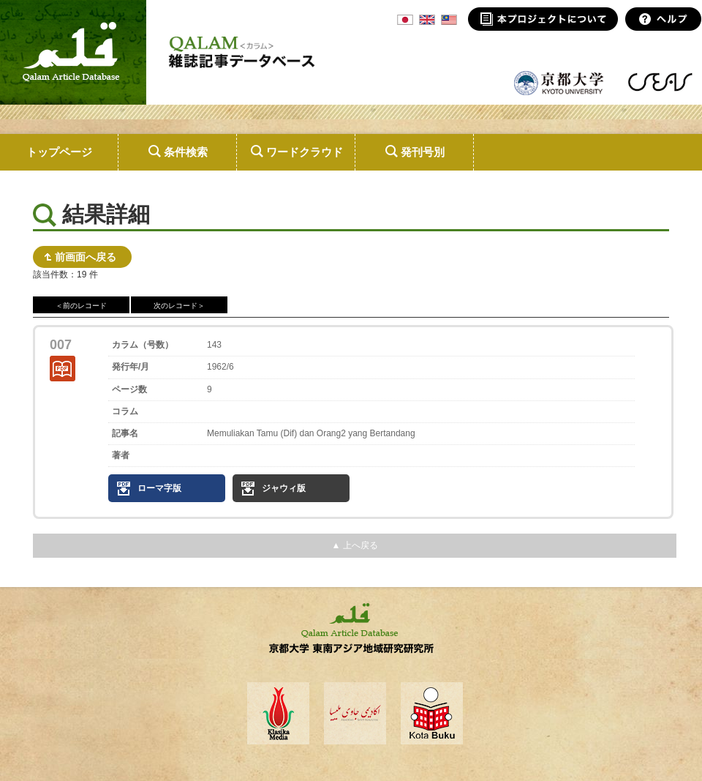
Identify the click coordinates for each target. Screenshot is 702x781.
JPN (405, 20)
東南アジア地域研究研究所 (660, 82)
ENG (427, 20)
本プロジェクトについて (543, 19)
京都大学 (559, 82)
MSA (449, 20)
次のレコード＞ (179, 306)
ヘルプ (663, 19)
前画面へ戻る (85, 257)
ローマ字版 (159, 488)
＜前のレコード (81, 306)
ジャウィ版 (284, 488)
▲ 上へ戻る (354, 545)
